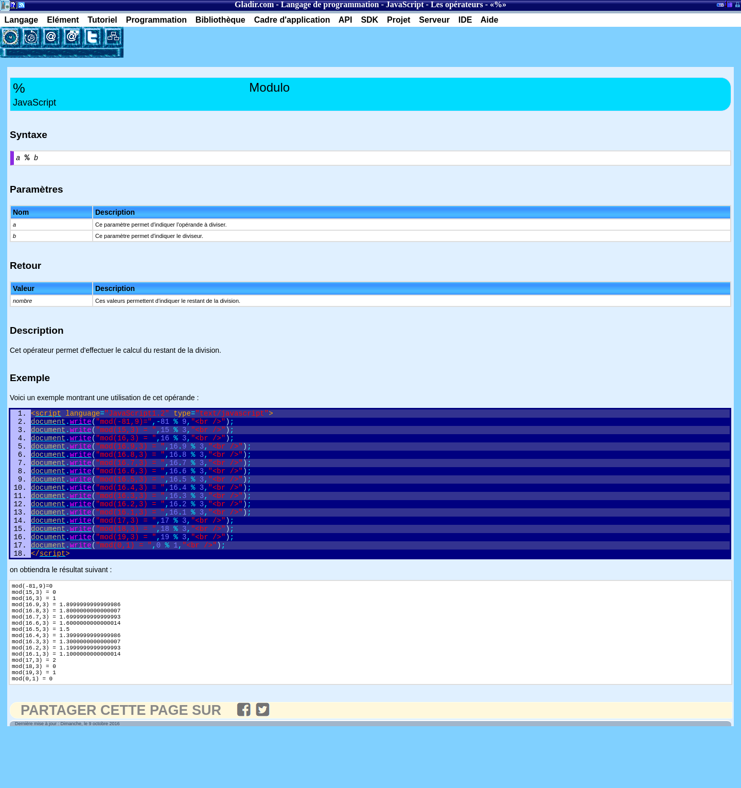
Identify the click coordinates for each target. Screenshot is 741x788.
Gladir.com (254, 4)
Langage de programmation (330, 4)
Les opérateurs (457, 4)
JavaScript (405, 4)
